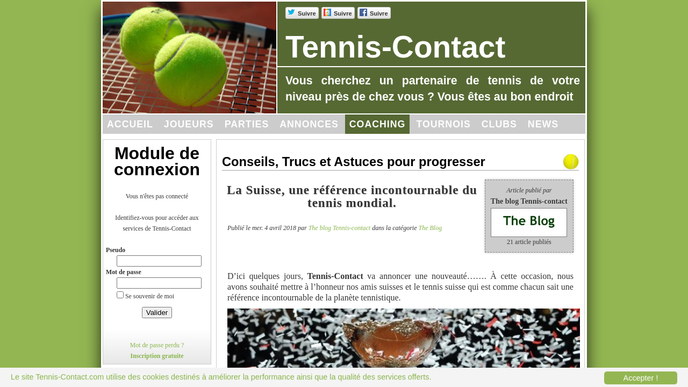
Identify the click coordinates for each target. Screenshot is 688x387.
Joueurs (189, 124)
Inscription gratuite (157, 356)
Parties (247, 124)
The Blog (430, 228)
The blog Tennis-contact (340, 228)
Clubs (499, 124)
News (543, 124)
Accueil (130, 124)
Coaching (377, 124)
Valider (157, 313)
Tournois (443, 124)
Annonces (309, 124)
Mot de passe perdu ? (157, 345)
